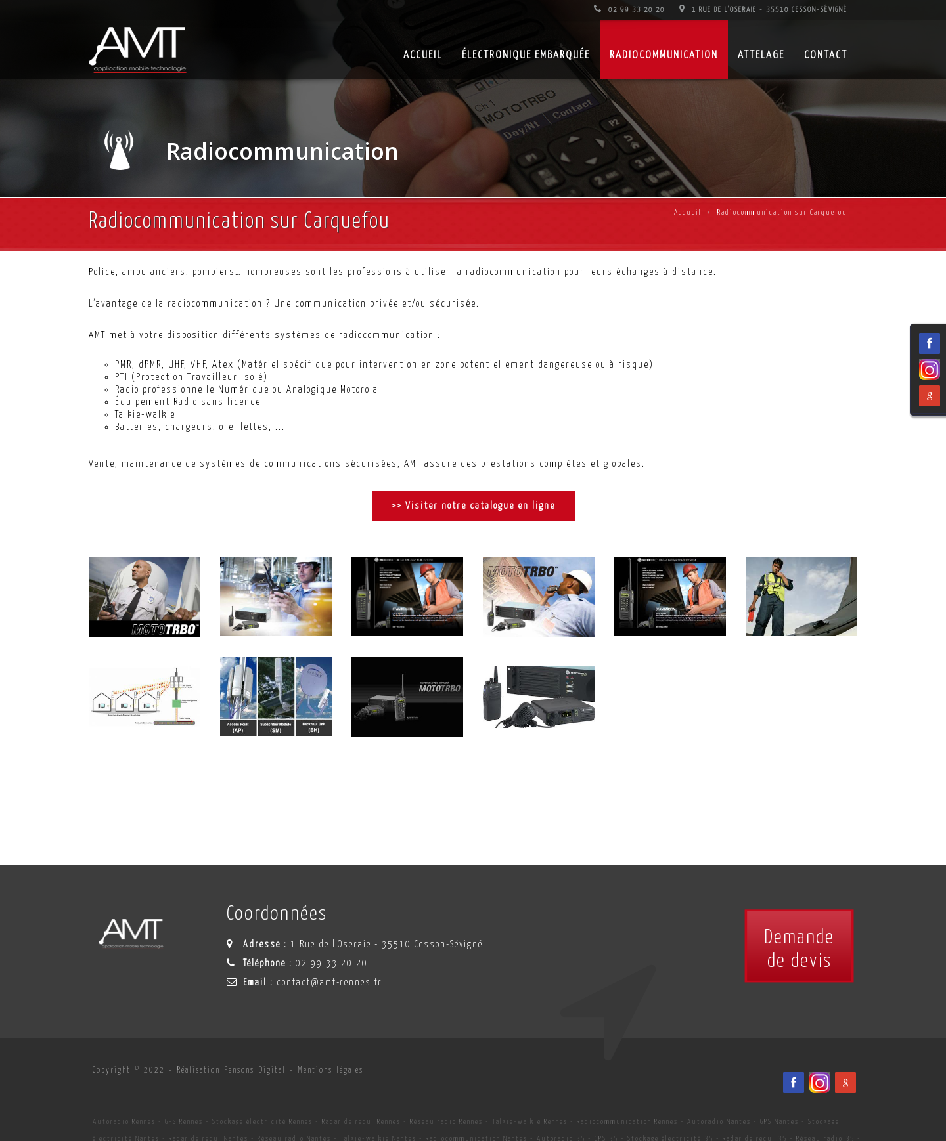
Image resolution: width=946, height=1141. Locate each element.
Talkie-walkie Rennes (530, 1121)
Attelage (761, 55)
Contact (825, 55)
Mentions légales (330, 1070)
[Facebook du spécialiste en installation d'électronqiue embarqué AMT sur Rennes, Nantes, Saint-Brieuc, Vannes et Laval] (793, 1082)
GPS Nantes (779, 1121)
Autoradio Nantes (719, 1121)
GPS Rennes (184, 1121)
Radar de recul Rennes (361, 1121)
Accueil (688, 212)
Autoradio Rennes (124, 1121)
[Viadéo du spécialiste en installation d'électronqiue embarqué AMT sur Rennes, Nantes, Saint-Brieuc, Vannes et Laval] (819, 1082)
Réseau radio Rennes (446, 1121)
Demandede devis (799, 949)
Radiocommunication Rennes (627, 1121)
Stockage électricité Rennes (262, 1121)
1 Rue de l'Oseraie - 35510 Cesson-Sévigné (763, 9)
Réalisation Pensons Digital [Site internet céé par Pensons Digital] (231, 1070)
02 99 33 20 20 (629, 9)
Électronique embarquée (526, 55)
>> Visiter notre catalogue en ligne (473, 506)
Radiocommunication (664, 55)
